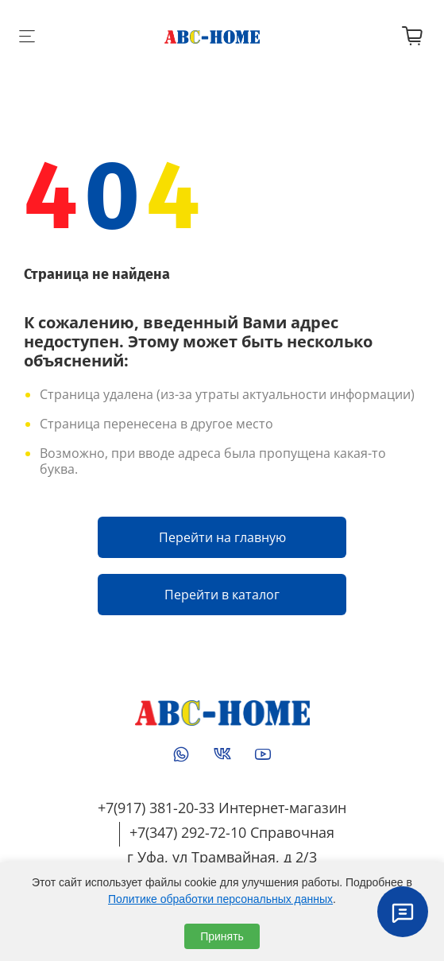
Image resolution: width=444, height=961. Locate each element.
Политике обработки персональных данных (220, 899)
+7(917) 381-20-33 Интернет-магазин (222, 807)
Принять (222, 936)
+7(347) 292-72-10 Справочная (231, 832)
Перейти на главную (222, 537)
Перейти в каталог (222, 594)
